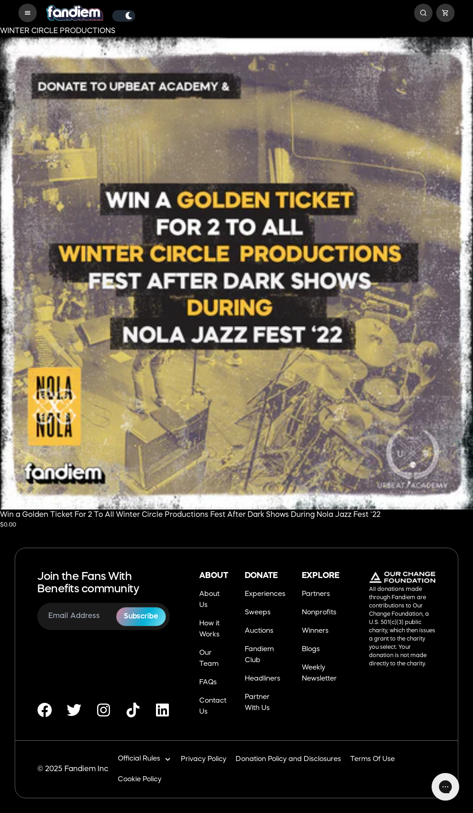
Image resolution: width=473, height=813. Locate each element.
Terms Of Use (372, 759)
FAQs (208, 682)
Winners (315, 631)
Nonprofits (319, 612)
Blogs (311, 649)
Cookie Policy (140, 779)
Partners (316, 594)
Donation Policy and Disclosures (288, 759)
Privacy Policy (203, 759)
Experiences (265, 594)
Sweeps (258, 612)
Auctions (259, 631)
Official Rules (145, 759)
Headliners (262, 679)
